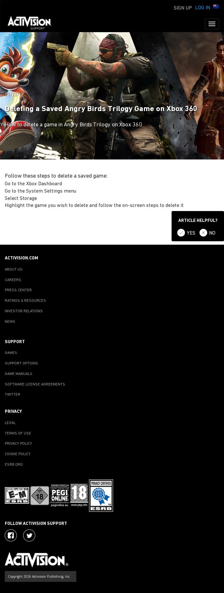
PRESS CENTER (18, 290)
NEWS (10, 322)
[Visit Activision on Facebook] (11, 535)
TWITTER (12, 395)
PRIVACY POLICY (18, 444)
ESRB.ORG (14, 465)
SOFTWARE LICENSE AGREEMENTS (35, 384)
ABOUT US (14, 270)
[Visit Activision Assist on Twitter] (29, 535)
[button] (216, 7)
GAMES (11, 353)
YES (191, 233)
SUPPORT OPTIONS (21, 363)
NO (212, 233)
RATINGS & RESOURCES (25, 301)
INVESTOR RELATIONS (24, 311)
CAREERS (13, 280)
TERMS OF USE (18, 433)
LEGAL (10, 423)
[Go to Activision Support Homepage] (33, 24)
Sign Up (183, 8)
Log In (202, 8)
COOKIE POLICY (18, 454)
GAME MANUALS (18, 374)
